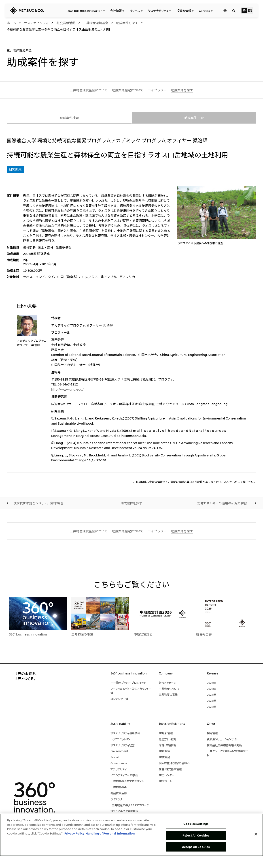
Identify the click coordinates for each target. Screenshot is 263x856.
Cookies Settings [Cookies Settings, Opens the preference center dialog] (195, 824)
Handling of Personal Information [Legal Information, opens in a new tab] (110, 833)
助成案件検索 (69, 118)
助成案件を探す (131, 503)
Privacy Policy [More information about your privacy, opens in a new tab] (74, 833)
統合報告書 (204, 634)
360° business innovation (28, 634)
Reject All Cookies (195, 835)
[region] (131, 834)
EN (250, 10)
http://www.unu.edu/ (67, 389)
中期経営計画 (143, 634)
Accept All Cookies (196, 847)
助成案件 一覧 (194, 118)
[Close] (256, 834)
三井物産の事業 (82, 634)
